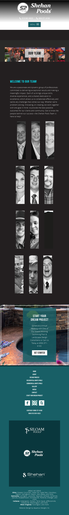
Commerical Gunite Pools (34, 383)
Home (34, 371)
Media (34, 389)
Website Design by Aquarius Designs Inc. (34, 508)
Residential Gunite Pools (34, 380)
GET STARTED (39, 352)
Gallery (34, 386)
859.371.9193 (43, 18)
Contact (34, 392)
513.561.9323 (26, 18)
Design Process (34, 377)
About (34, 374)
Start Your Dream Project (34, 395)
